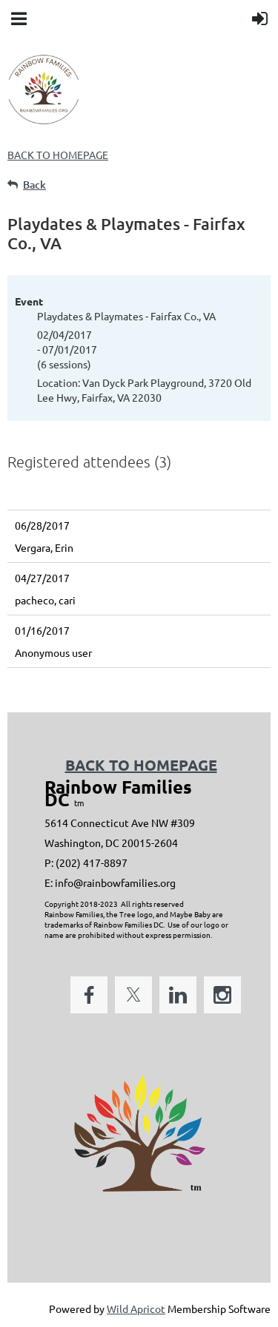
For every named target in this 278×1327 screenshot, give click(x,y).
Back (34, 185)
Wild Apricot (136, 1308)
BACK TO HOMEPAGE (57, 154)
